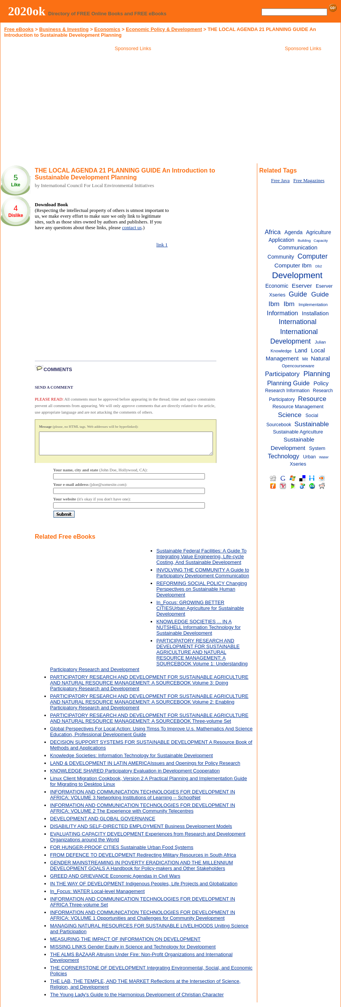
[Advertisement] (133, 108)
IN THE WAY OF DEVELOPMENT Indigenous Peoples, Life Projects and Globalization (143, 888)
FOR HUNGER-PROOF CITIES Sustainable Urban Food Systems (121, 852)
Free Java (280, 180)
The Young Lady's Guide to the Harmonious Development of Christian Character (137, 999)
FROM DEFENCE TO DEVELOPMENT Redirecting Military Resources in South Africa (143, 859)
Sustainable (311, 424)
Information (282, 313)
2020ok (26, 11)
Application (281, 240)
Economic (276, 286)
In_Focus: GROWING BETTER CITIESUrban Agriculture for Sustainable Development (200, 612)
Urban (309, 457)
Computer (312, 256)
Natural (320, 358)
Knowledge (281, 351)
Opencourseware (298, 365)
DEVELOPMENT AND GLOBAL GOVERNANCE (102, 823)
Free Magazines (308, 180)
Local (318, 350)
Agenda (293, 232)
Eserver (302, 285)
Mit (305, 359)
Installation (315, 313)
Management (282, 358)
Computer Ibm (293, 265)
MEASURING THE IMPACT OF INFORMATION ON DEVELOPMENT (125, 944)
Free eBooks (19, 29)
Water (323, 457)
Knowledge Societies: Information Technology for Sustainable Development (131, 760)
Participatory (282, 373)
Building (304, 240)
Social (311, 415)
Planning (317, 374)
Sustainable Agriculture (298, 432)
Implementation (313, 304)
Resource (312, 398)
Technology (283, 456)
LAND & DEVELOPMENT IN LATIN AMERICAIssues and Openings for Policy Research (145, 768)
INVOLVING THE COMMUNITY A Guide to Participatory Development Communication (202, 577)
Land (301, 350)
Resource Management (298, 406)
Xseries (298, 464)
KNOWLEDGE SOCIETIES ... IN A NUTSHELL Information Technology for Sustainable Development (198, 631)
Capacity (320, 240)
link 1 (162, 245)
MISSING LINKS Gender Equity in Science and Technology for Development (133, 951)
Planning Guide (288, 383)
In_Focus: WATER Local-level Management (97, 896)
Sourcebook (278, 424)
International (298, 322)
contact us (132, 227)
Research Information (287, 390)
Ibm (289, 304)
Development (297, 275)
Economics (107, 29)
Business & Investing (63, 29)
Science (290, 415)
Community (281, 257)
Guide (298, 294)
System (317, 448)
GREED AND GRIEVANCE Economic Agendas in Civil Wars (115, 880)
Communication (297, 247)
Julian (320, 342)
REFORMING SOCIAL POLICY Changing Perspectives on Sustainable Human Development (201, 593)
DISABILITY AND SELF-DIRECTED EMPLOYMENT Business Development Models (141, 831)
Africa (273, 231)
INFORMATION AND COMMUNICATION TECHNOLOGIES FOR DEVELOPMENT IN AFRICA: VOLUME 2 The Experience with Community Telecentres (142, 812)
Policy (320, 383)
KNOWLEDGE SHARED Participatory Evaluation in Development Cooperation (135, 775)
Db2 (318, 266)
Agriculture (318, 232)
